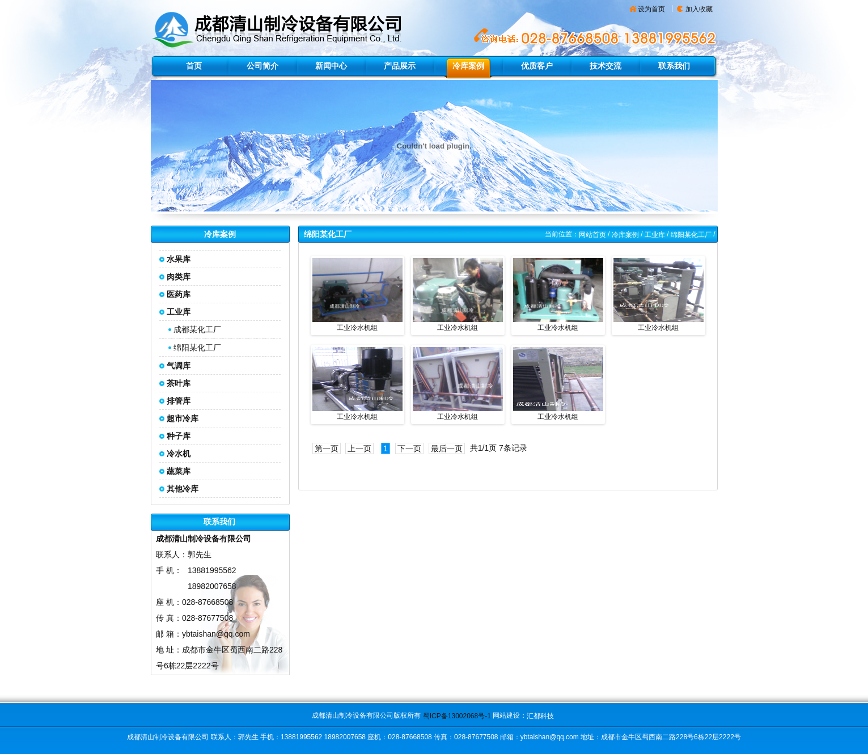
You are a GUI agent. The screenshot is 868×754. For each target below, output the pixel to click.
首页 (194, 65)
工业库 (655, 235)
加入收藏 (699, 9)
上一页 (359, 448)
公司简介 (262, 65)
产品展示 (400, 65)
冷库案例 (468, 65)
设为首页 (651, 9)
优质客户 (537, 65)
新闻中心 (331, 65)
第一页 (326, 448)
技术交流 (605, 65)
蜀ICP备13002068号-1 (457, 716)
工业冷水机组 (357, 328)
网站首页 (592, 235)
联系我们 (674, 65)
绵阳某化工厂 (197, 347)
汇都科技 (540, 716)
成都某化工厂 (197, 329)
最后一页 (447, 448)
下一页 (409, 448)
